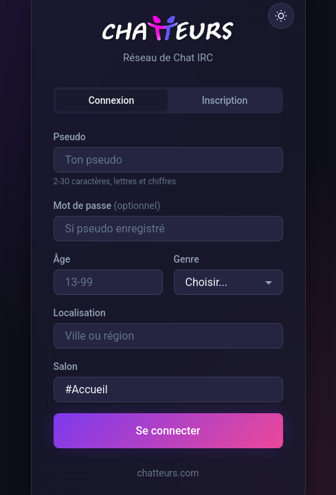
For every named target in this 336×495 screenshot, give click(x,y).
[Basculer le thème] (281, 16)
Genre (186, 259)
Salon (66, 366)
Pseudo (70, 136)
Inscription (225, 100)
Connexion (112, 100)
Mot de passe (107, 205)
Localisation (80, 312)
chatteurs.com (168, 473)
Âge (62, 259)
